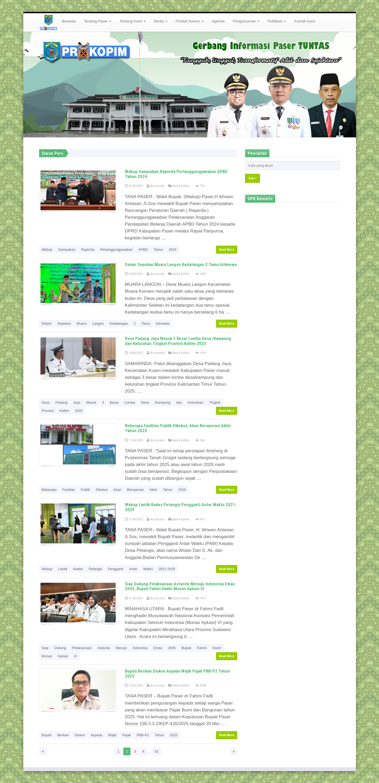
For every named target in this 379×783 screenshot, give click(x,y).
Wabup (47, 249)
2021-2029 (166, 569)
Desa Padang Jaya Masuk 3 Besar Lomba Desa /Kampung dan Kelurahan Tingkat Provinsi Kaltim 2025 (178, 341)
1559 (200, 274)
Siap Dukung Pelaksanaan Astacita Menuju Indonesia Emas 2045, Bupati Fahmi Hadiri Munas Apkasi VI (180, 586)
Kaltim (64, 411)
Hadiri (216, 648)
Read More (226, 249)
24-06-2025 (134, 274)
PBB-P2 (143, 735)
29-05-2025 (134, 685)
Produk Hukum (190, 21)
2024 (172, 249)
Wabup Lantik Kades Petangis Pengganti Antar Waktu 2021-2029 (181, 507)
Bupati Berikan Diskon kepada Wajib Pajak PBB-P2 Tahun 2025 (177, 673)
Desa (46, 402)
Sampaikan (66, 249)
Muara (81, 323)
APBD (143, 249)
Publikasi (277, 21)
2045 (172, 648)
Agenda (218, 21)
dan (179, 402)
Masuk (91, 402)
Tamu (146, 323)
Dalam (47, 323)
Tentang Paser (97, 21)
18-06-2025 (134, 353)
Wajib (112, 735)
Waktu (148, 569)
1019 (200, 353)
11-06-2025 (134, 519)
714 (199, 186)
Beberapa (49, 490)
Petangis (95, 569)
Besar (114, 402)
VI (75, 656)
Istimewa (162, 323)
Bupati (186, 648)
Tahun (158, 249)
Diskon (79, 735)
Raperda (87, 249)
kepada (96, 735)
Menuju (121, 648)
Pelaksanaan (82, 648)
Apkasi (63, 656)
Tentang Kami (133, 21)
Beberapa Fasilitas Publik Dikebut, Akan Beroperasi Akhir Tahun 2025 (178, 428)
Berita (160, 21)
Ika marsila (156, 186)
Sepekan (64, 323)
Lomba (130, 402)
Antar (133, 569)
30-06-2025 (134, 186)
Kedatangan (119, 323)
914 (199, 519)
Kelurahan (195, 402)
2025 (79, 411)
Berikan (63, 735)
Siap (45, 648)
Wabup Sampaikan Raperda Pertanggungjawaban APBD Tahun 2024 (176, 174)
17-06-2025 (134, 440)
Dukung (60, 648)
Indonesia (140, 648)
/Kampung (162, 402)
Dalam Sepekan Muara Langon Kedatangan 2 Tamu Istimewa (181, 264)
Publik (85, 490)
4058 (200, 685)
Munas (47, 656)
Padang (61, 402)
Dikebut (101, 490)
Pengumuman (246, 21)
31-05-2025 (134, 598)
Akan (117, 490)
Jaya (76, 402)
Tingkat (214, 402)
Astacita (104, 648)
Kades (78, 569)
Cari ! (252, 178)
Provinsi (48, 411)
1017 (200, 598)
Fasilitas (68, 490)
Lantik (62, 569)
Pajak (126, 735)
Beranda (69, 21)
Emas (157, 648)
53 (156, 751)
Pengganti (115, 569)
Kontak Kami (304, 21)
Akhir (153, 490)
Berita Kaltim (178, 186)
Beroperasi (135, 490)
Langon (98, 323)
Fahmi (202, 648)
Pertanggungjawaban (116, 249)
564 (199, 440)
